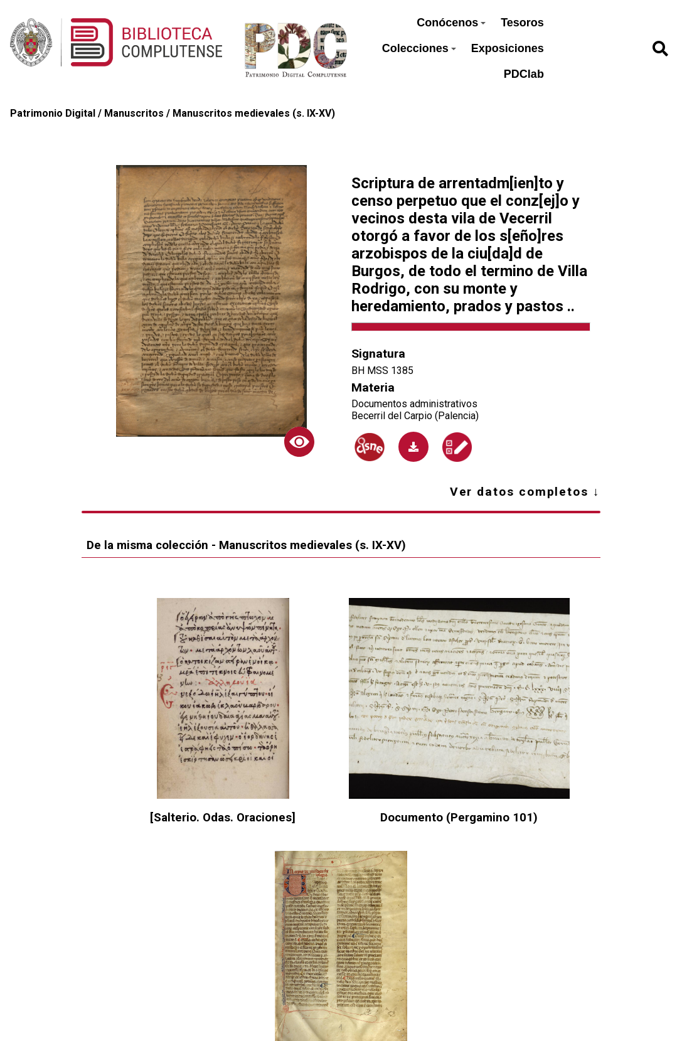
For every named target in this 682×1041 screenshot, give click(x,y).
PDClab (524, 74)
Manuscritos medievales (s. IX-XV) (254, 113)
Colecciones (419, 48)
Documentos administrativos (414, 404)
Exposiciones (507, 48)
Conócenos (451, 22)
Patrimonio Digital (52, 113)
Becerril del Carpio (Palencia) (415, 416)
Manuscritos (134, 113)
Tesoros (522, 22)
